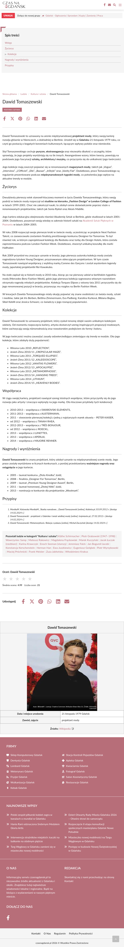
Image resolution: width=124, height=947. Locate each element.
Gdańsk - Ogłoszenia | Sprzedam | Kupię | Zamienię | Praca (74, 15)
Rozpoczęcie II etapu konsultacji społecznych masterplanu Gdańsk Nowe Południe (91, 828)
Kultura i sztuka (38, 94)
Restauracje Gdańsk (77, 782)
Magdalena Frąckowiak (64, 539)
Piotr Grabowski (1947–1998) (98, 536)
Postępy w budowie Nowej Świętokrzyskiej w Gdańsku (92, 848)
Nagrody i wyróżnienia (16, 59)
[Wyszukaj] (114, 5)
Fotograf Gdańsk (75, 771)
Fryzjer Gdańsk (18, 776)
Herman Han (44, 547)
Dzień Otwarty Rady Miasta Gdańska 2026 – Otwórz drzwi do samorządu (92, 816)
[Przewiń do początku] (115, 939)
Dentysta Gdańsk (20, 760)
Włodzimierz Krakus (76, 551)
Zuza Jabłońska (54, 551)
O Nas (47, 933)
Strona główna (9, 94)
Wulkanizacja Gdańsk (22, 782)
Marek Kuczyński (88, 539)
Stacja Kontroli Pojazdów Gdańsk (84, 754)
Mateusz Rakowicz (38, 539)
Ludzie (24, 94)
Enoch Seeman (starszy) (53, 543)
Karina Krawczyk (28, 543)
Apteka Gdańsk (74, 760)
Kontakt (68, 881)
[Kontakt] (109, 4)
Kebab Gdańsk (18, 787)
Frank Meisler (36, 551)
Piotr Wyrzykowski (107, 547)
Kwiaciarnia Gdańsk (77, 765)
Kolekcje (12, 54)
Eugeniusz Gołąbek (84, 547)
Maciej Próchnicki (17, 551)
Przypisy (9, 65)
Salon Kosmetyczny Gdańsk (81, 776)
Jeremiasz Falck (77, 543)
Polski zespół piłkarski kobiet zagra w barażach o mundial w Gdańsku (31, 816)
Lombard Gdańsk (20, 765)
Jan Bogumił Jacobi (98, 543)
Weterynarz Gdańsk (21, 771)
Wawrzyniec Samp (16, 539)
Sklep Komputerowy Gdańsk (26, 754)
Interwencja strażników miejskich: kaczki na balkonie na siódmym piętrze (35, 839)
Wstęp (8, 42)
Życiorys (9, 48)
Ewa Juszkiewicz (62, 547)
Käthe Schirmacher (68, 536)
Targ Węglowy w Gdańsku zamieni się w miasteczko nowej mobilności (33, 848)
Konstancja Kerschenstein (20, 547)
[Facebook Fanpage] (104, 4)
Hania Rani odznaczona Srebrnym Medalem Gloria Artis (35, 826)
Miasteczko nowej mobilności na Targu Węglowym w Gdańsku (90, 839)
